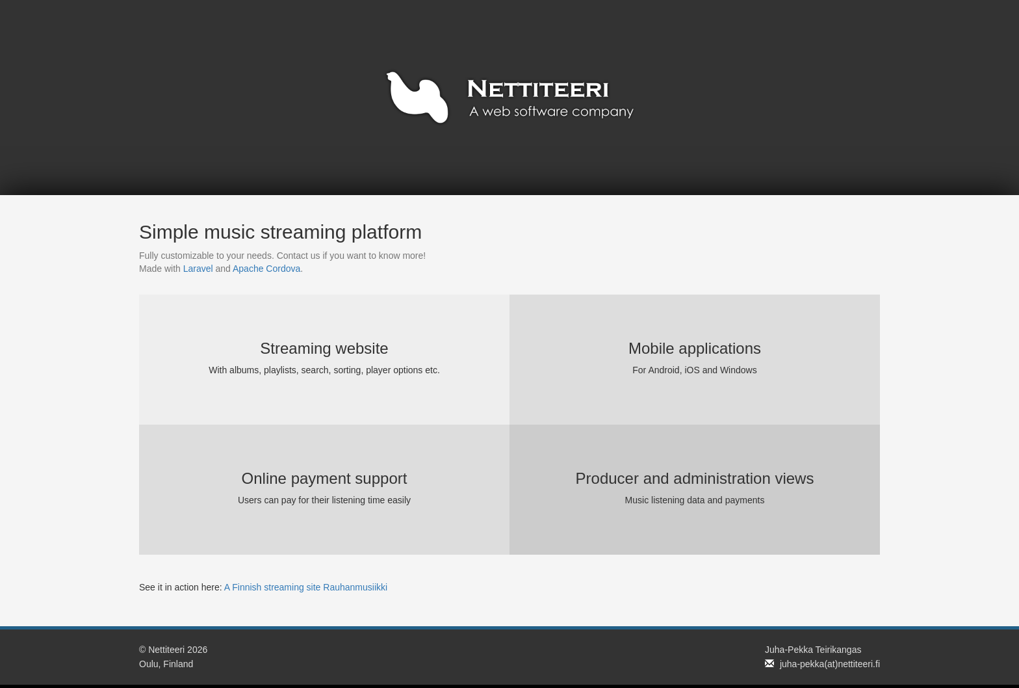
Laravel (198, 268)
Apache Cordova (266, 268)
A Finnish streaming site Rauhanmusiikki (305, 587)
